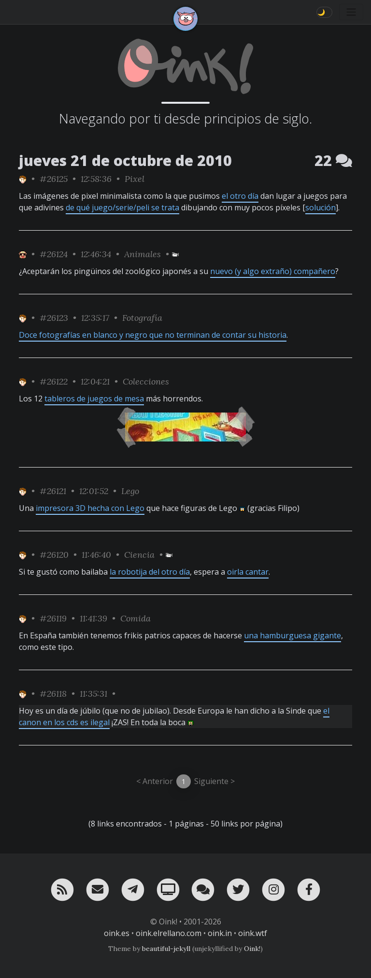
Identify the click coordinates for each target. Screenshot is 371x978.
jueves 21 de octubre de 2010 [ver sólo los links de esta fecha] (125, 160)
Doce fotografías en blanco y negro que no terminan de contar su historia (152, 335)
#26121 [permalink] (53, 490)
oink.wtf (252, 933)
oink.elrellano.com (168, 933)
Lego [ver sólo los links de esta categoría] (130, 490)
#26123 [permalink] (54, 317)
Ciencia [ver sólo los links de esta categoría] (139, 554)
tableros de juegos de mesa (94, 398)
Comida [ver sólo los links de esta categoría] (135, 618)
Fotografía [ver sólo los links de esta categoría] (142, 317)
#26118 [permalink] (53, 693)
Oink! (252, 948)
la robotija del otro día (150, 571)
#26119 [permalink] (53, 618)
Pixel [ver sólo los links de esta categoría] (134, 178)
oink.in (220, 933)
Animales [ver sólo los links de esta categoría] (142, 254)
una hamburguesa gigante (292, 635)
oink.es (116, 933)
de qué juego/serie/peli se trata (122, 207)
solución (320, 207)
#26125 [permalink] (54, 178)
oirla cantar (248, 571)
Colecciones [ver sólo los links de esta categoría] (146, 381)
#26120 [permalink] (54, 554)
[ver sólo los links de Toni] (23, 178)
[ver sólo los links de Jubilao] (23, 254)
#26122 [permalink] (54, 381)
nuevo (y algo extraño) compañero (272, 271)
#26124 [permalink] (54, 254)
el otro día (240, 196)
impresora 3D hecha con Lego (90, 508)
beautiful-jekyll (166, 948)
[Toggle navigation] (351, 12)
